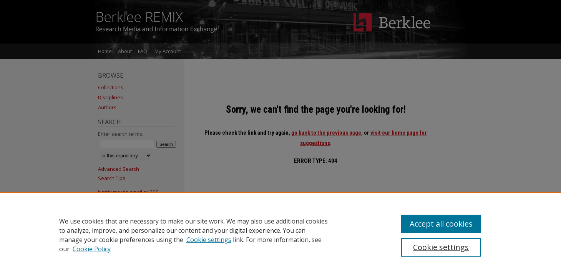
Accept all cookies (441, 224)
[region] (280, 234)
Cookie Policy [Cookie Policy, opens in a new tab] (92, 249)
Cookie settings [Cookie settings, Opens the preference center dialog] (441, 247)
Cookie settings (208, 239)
